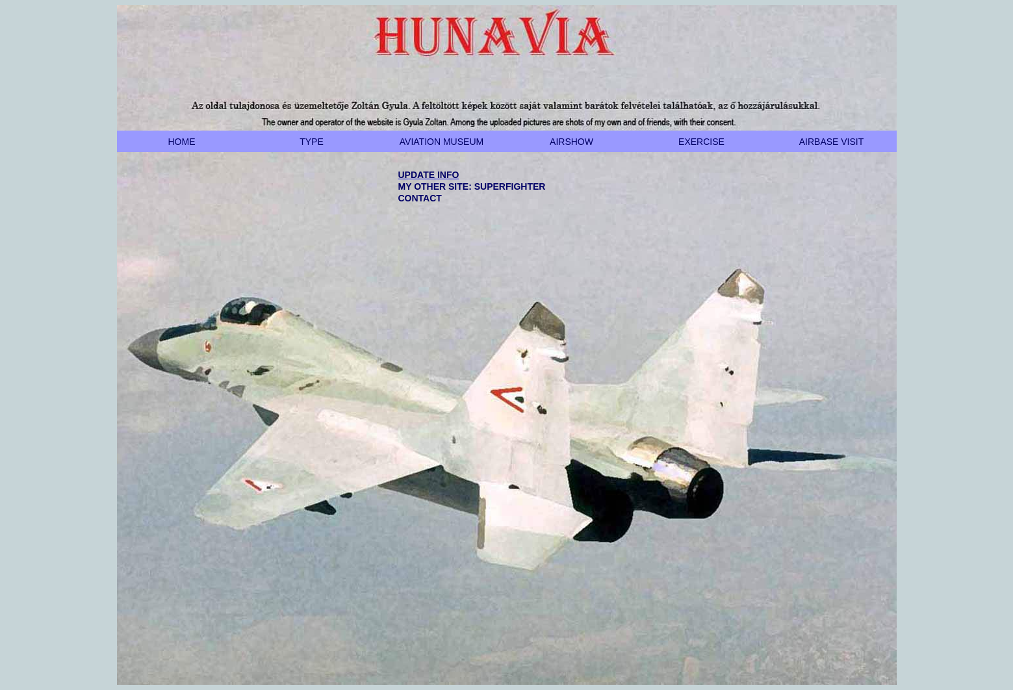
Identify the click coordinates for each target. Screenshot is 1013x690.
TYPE (312, 141)
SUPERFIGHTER (510, 186)
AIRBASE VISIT (831, 141)
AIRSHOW (571, 141)
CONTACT (420, 198)
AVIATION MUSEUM (441, 141)
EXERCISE (701, 141)
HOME (182, 141)
